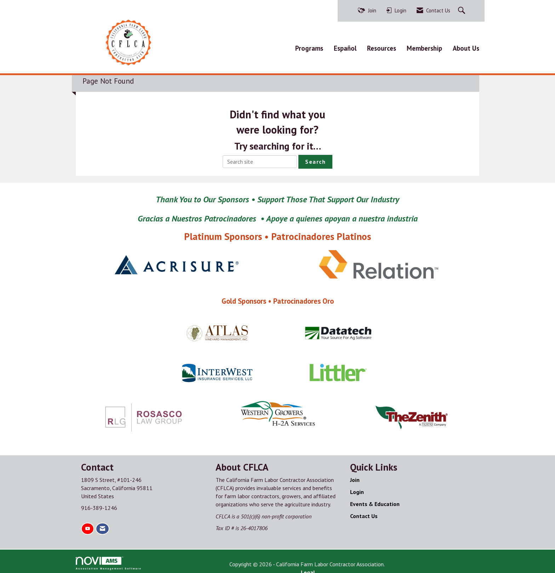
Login (357, 488)
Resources (381, 46)
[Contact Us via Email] (102, 525)
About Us (466, 46)
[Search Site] (462, 10)
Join (355, 476)
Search (315, 158)
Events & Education (375, 500)
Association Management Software (109, 560)
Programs (309, 46)
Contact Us (364, 512)
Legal (350, 560)
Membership (424, 46)
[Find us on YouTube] (87, 525)
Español (345, 46)
